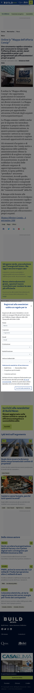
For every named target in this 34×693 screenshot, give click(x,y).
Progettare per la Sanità (12, 370)
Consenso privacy (10, 374)
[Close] (31, 306)
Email (4, 337)
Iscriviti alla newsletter (23, 388)
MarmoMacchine (20, 368)
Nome (4, 323)
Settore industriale (8, 358)
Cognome (5, 330)
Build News (7, 368)
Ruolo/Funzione (7, 351)
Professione (6, 344)
